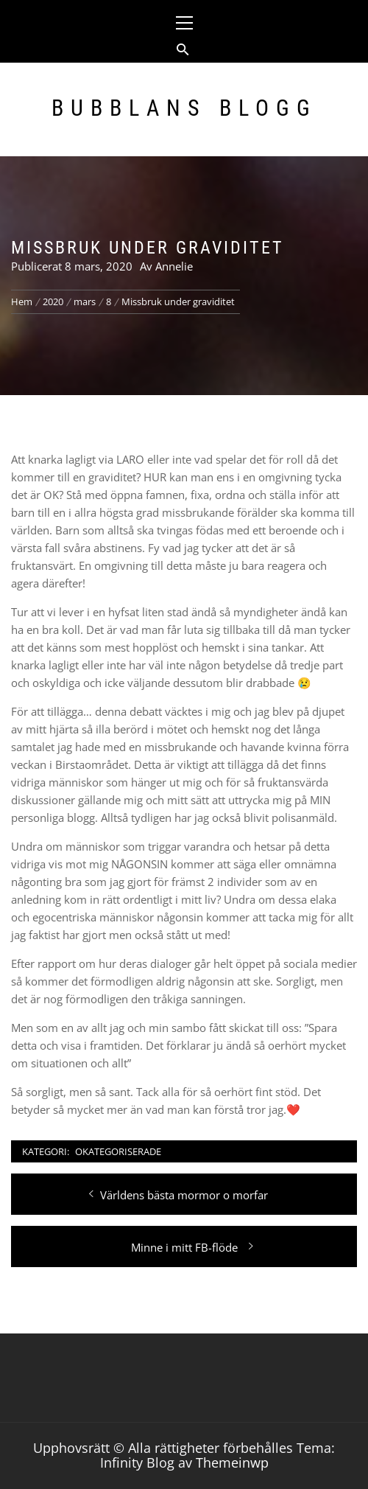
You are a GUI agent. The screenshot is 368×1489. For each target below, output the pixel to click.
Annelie (174, 266)
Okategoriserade (118, 1151)
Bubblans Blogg (184, 108)
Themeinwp (232, 1462)
